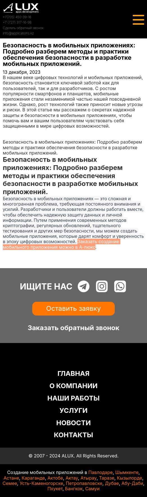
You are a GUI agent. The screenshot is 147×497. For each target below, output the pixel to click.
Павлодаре (100, 472)
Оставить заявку (73, 308)
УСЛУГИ (73, 410)
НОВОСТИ (73, 423)
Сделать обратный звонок (23, 28)
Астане (11, 478)
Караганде (33, 478)
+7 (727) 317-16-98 (17, 22)
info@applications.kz (18, 33)
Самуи (92, 488)
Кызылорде (129, 478)
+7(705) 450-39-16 (17, 17)
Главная (12, 131)
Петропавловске (84, 483)
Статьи (10, 136)
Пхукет (55, 488)
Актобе (55, 478)
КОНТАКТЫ (73, 435)
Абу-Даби (132, 483)
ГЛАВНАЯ (73, 373)
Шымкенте (127, 472)
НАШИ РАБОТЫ (73, 398)
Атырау (89, 478)
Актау (72, 478)
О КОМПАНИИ (73, 386)
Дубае (112, 483)
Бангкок (74, 488)
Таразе (106, 478)
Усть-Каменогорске (41, 483)
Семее (10, 483)
